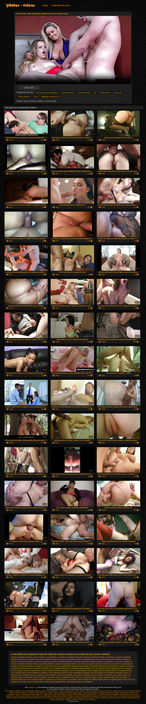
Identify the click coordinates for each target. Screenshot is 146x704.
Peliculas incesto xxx (127, 696)
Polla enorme (105, 93)
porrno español (23, 675)
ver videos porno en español (58, 677)
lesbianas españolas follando (84, 662)
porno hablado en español (37, 673)
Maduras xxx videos (71, 699)
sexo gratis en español (81, 675)
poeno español (84, 668)
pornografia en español (113, 673)
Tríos (35, 96)
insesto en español (41, 662)
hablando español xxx (50, 96)
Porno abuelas (80, 691)
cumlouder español (82, 657)
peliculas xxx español (70, 668)
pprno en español (37, 675)
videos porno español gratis (33, 682)
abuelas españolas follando (21, 657)
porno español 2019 (107, 670)
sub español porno (120, 675)
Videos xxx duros (113, 696)
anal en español (39, 657)
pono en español (97, 668)
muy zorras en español (85, 664)
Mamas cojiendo (133, 698)
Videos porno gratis (28, 694)
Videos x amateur (98, 694)
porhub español (111, 668)
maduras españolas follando (43, 664)
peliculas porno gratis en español (85, 666)
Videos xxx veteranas (121, 692)
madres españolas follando (21, 664)
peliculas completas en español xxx (108, 664)
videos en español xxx (46, 679)
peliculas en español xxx (35, 666)
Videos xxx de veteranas (87, 699)
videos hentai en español (87, 679)
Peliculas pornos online (127, 694)
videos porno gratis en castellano (79, 682)
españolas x (110, 657)
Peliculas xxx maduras (23, 696)
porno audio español (45, 670)
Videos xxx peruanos (57, 699)
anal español (51, 657)
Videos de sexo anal (119, 691)
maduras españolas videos (65, 664)
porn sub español (30, 670)
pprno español (50, 675)
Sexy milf (118, 93)
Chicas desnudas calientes (47, 93)
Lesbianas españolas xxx (91, 692)
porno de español (61, 670)
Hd (95, 93)
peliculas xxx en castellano (30, 668)
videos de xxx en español (27, 679)
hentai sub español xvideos (111, 659)
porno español (93, 670)
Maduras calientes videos (31, 698)
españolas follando (97, 657)
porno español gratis (124, 670)
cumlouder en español (65, 657)
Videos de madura (92, 691)
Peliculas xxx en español (98, 696)
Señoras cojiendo (40, 691)
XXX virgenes (9, 691)
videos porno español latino (55, 682)
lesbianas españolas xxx (106, 662)
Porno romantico (122, 698)
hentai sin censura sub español (63, 659)
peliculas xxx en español (51, 668)
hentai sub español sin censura (88, 659)
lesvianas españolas (124, 662)
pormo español (17, 670)
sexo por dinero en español (101, 675)
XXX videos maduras (134, 691)
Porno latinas (85, 696)
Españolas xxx (77, 692)
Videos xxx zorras (94, 698)
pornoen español (97, 673)
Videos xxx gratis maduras (18, 692)
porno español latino (19, 673)
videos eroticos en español (66, 679)
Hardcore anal (84, 93)
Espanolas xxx (9, 4)
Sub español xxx (52, 691)
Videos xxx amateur (46, 692)
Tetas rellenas (24, 96)
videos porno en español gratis (110, 679)
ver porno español (39, 677)
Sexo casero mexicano (108, 698)
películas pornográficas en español (112, 666)
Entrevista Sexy (67, 93)
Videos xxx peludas (107, 692)
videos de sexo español (101, 677)
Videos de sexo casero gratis (24, 691)
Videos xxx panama (105, 691)
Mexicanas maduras (85, 694)
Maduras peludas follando (69, 694)
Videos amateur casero (66, 691)
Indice (45, 5)
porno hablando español (58, 673)
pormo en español (125, 668)
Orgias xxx (39, 694)
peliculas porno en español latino (58, 666)
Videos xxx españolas (112, 694)
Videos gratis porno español (63, 692)
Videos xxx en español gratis (41, 696)
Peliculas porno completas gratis (65, 698)
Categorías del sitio (60, 5)
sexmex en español (64, 675)
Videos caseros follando (60, 696)
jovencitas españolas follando (61, 662)
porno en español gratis (78, 670)
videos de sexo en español (80, 677)
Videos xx (17, 694)
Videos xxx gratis (33, 692)
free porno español (43, 659)
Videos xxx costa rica (47, 698)
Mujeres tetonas (82, 698)
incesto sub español (25, 662)
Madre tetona (17, 698)
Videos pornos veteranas (52, 694)
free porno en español (26, 659)
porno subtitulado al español (79, 673)
